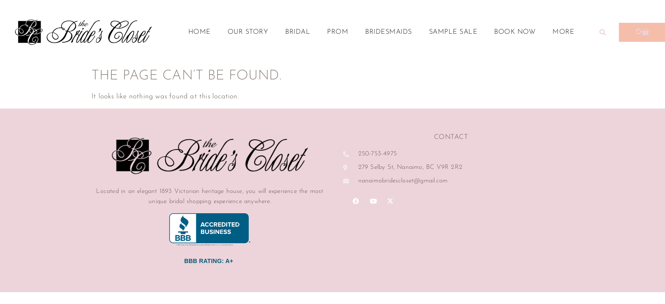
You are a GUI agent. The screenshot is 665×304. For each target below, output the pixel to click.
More (565, 32)
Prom (337, 32)
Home (199, 32)
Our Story (248, 32)
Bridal (297, 32)
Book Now (515, 32)
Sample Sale (453, 32)
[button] (602, 32)
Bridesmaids (388, 32)
